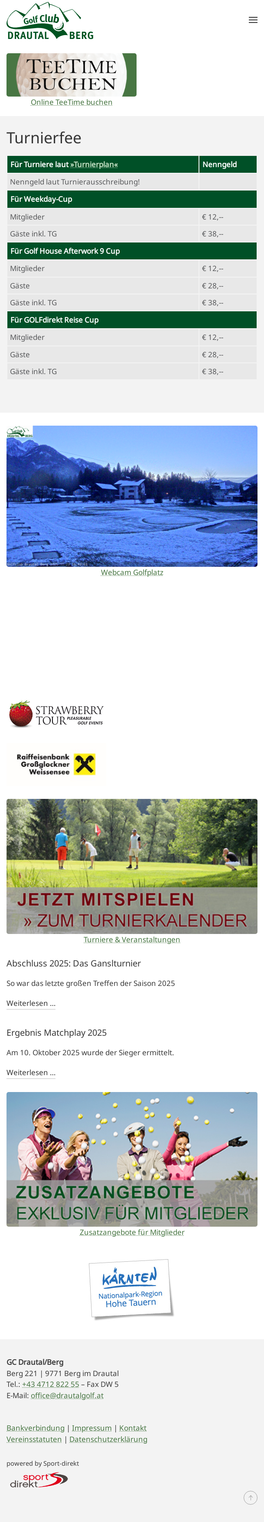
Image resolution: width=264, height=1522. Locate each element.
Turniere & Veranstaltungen (132, 939)
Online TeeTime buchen (72, 102)
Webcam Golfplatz (132, 572)
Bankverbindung (36, 1428)
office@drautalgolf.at (67, 1395)
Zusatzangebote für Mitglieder (132, 1232)
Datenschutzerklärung (108, 1439)
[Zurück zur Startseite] (50, 20)
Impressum (92, 1428)
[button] (253, 19)
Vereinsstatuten (34, 1439)
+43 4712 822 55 (50, 1384)
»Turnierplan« (94, 164)
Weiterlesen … (31, 1003)
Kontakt (133, 1428)
